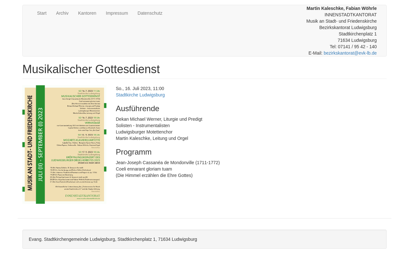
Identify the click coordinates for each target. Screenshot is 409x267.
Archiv (62, 13)
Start (42, 13)
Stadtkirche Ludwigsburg (140, 94)
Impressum (117, 13)
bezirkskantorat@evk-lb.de (350, 53)
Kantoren (87, 13)
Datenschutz (150, 13)
